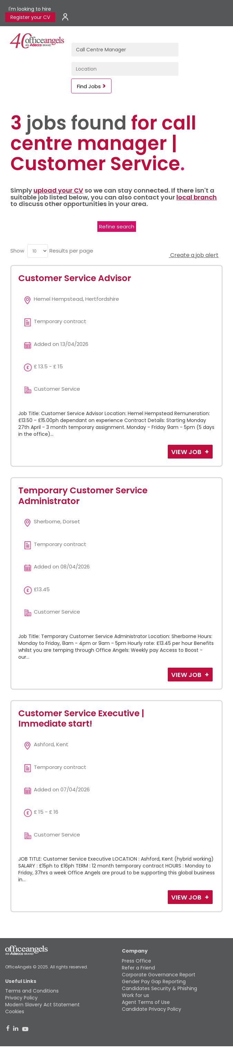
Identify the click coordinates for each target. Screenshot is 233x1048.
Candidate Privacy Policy (151, 1009)
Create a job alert (194, 255)
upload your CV (58, 190)
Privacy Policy (21, 997)
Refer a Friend (138, 967)
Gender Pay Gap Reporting (154, 981)
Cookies (14, 1011)
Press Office (136, 960)
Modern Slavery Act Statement (42, 1004)
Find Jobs (89, 86)
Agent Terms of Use (146, 1002)
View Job (187, 452)
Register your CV (30, 17)
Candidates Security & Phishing (159, 988)
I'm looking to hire (30, 9)
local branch (196, 197)
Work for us (135, 995)
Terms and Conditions (32, 990)
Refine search (116, 226)
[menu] (37, 251)
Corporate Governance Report (158, 974)
